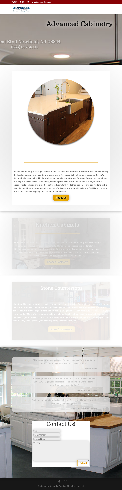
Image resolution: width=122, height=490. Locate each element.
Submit (83, 463)
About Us (61, 197)
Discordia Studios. (58, 486)
